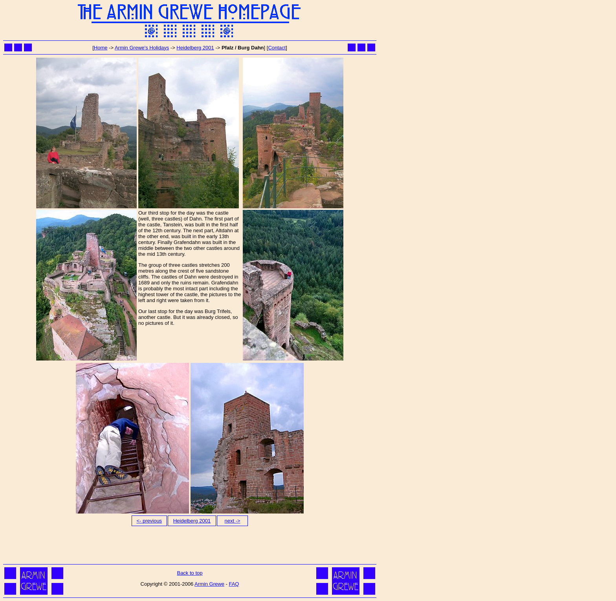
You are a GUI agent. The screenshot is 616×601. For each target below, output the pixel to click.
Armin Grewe (209, 584)
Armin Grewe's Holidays (142, 48)
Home (101, 48)
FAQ (234, 584)
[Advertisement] (190, 544)
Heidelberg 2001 (195, 48)
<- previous (149, 521)
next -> (232, 521)
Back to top (189, 573)
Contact (277, 48)
